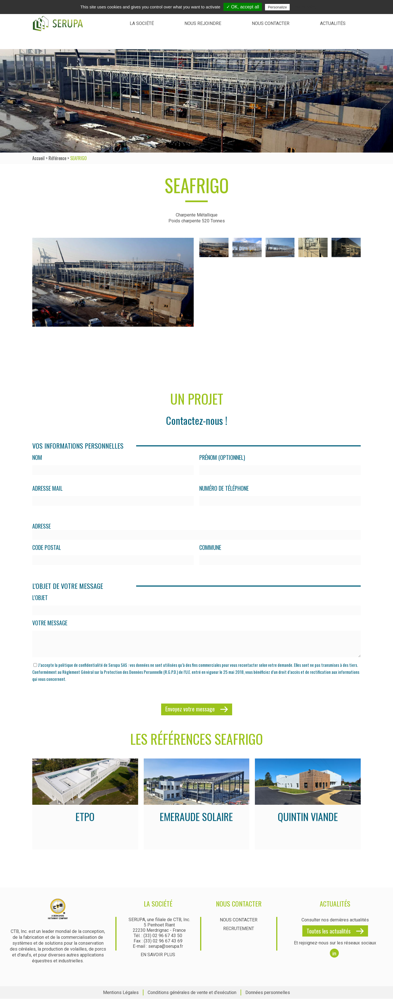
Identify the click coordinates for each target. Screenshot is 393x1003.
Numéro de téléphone (224, 488)
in (334, 958)
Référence (57, 158)
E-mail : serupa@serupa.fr (158, 950)
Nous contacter (270, 23)
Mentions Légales (121, 996)
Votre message (49, 622)
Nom (37, 457)
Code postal (46, 547)
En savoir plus (158, 959)
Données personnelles (267, 996)
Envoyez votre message (190, 713)
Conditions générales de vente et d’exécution (192, 996)
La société (142, 23)
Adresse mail (47, 488)
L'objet (40, 597)
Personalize (277, 7)
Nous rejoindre (202, 23)
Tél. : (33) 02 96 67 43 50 (158, 939)
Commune (210, 547)
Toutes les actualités (329, 935)
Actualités (333, 23)
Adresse (41, 526)
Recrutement (238, 932)
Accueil (38, 158)
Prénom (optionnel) (222, 457)
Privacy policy (305, 7)
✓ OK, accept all (242, 6)
